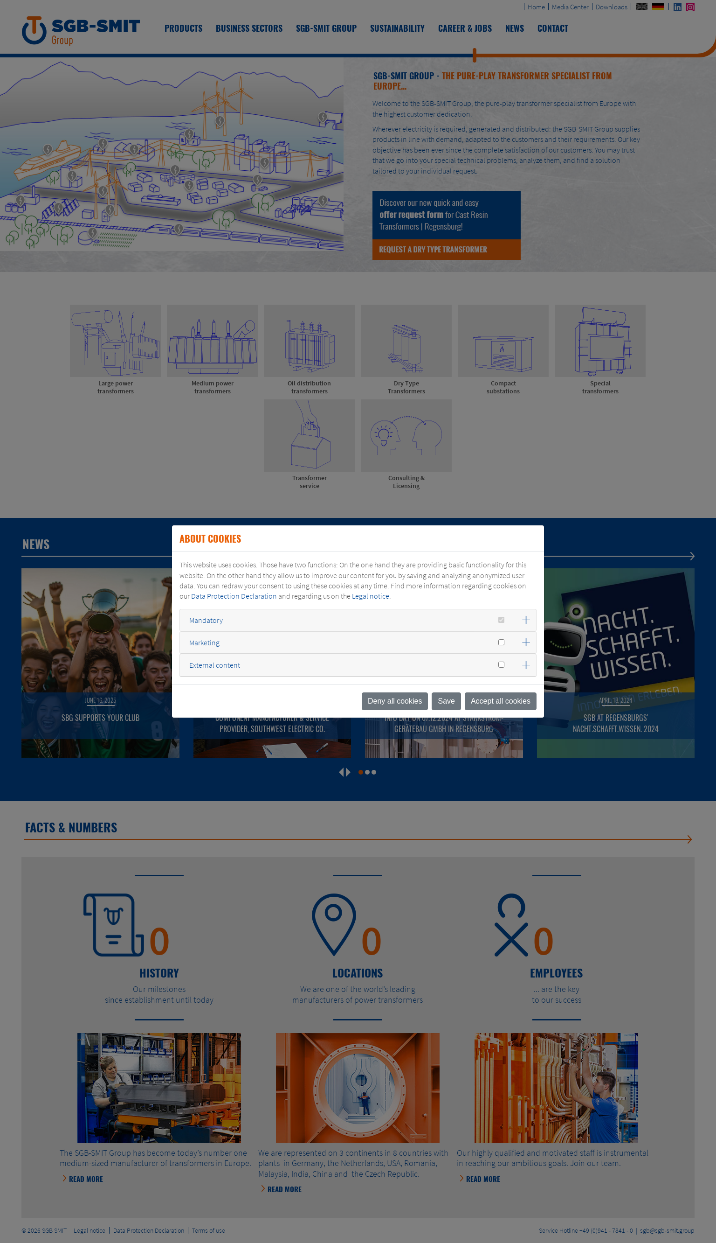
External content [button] (214, 665)
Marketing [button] (204, 642)
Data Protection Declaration (234, 596)
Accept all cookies (500, 701)
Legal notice (370, 596)
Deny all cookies (395, 701)
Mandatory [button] (206, 620)
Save (446, 701)
